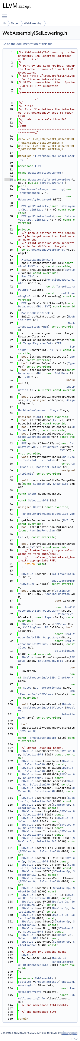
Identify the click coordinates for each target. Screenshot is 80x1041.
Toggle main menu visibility (5, 14)
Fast (38, 417)
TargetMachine (29, 193)
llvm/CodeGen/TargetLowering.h (46, 157)
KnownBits (60, 484)
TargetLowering (51, 183)
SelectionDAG (38, 500)
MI (36, 320)
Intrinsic (25, 473)
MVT (24, 206)
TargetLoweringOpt (42, 738)
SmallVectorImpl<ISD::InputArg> (48, 677)
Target (15, 23)
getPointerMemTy (40, 216)
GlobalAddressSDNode (34, 437)
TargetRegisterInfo (38, 343)
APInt (32, 493)
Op (48, 484)
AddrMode (61, 373)
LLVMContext (49, 447)
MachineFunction (48, 467)
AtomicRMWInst (29, 266)
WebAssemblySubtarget (44, 173)
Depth (37, 507)
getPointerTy (38, 206)
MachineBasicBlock (36, 313)
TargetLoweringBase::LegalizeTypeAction (46, 515)
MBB (45, 326)
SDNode (66, 704)
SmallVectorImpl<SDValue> (46, 642)
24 (8, 179)
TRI (58, 343)
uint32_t (36, 209)
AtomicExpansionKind (37, 260)
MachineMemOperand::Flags (38, 410)
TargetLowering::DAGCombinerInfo (45, 963)
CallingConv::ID (35, 627)
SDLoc (22, 647)
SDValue (39, 484)
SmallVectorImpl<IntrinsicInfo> (46, 458)
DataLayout (26, 306)
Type (71, 356)
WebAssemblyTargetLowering (49, 179)
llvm (38, 166)
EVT (47, 306)
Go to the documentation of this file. (28, 44)
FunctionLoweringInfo (46, 281)
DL (24, 209)
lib (4, 23)
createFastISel (46, 982)
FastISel (28, 276)
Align (70, 400)
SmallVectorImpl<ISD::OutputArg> (46, 609)
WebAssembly (33, 23)
